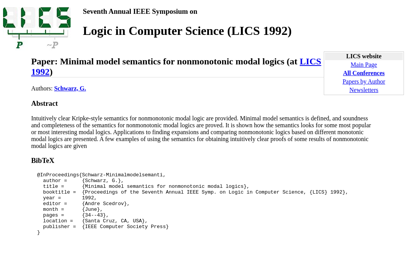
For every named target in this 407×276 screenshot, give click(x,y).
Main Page (364, 64)
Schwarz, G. (70, 88)
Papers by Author (364, 81)
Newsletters (364, 90)
